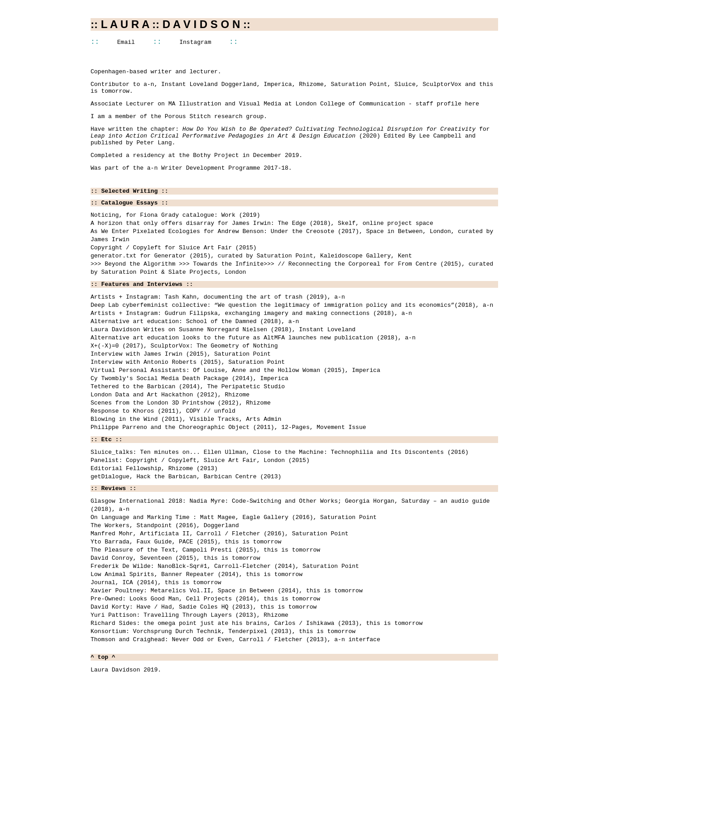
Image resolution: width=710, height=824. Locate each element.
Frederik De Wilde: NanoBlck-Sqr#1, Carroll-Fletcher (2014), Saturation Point (225, 657)
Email (126, 43)
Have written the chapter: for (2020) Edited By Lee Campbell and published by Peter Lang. (290, 146)
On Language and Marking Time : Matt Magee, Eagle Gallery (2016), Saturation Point (234, 597)
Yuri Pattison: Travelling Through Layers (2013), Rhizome (189, 716)
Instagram (195, 43)
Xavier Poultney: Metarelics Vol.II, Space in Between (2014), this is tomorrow (227, 686)
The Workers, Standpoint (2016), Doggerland (165, 607)
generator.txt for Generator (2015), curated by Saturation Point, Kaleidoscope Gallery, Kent (251, 284)
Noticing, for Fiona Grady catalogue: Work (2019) (175, 234)
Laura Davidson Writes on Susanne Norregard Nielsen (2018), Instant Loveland (223, 372)
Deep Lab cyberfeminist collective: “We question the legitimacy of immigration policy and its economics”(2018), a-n (292, 342)
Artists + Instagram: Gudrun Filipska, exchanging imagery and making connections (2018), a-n (251, 352)
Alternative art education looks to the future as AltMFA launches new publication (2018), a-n (253, 382)
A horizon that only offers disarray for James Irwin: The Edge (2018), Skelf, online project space (262, 244)
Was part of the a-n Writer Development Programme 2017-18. (191, 183)
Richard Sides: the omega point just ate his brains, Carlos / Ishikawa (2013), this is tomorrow (256, 726)
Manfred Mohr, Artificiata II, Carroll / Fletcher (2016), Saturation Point (219, 617)
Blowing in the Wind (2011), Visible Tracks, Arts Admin (186, 481)
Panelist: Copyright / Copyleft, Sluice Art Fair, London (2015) (200, 529)
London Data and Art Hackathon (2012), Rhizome (170, 452)
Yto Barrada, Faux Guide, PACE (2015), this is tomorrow (186, 627)
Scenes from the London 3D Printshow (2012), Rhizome (181, 461)
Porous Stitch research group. (216, 124)
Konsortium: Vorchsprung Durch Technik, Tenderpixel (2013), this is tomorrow (223, 736)
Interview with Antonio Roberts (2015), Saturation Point (188, 412)
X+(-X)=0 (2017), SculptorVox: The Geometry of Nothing (184, 392)
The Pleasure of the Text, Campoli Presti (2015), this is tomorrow (205, 637)
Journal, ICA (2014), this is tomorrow (156, 676)
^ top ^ (103, 765)
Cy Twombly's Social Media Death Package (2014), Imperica (189, 432)
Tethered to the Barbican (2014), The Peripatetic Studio (188, 442)
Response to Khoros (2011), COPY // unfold (163, 471)
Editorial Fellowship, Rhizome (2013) (154, 539)
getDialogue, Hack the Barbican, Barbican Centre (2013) (186, 549)
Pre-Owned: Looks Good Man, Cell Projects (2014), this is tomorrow (205, 696)
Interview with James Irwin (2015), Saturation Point (181, 402)
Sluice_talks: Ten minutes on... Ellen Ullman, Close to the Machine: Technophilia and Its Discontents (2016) (280, 519)
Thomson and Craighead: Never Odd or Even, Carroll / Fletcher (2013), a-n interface (235, 746)
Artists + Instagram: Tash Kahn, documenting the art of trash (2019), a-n (218, 332)
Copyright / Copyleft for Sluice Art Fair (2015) (174, 274)
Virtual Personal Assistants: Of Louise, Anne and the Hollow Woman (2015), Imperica (235, 422)
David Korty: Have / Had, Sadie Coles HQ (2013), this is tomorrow (204, 706)
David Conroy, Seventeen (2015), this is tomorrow (175, 647)
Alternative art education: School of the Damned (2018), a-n (195, 362)
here (472, 110)
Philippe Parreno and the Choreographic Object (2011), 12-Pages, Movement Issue (228, 491)
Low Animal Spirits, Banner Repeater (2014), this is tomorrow (196, 666)
